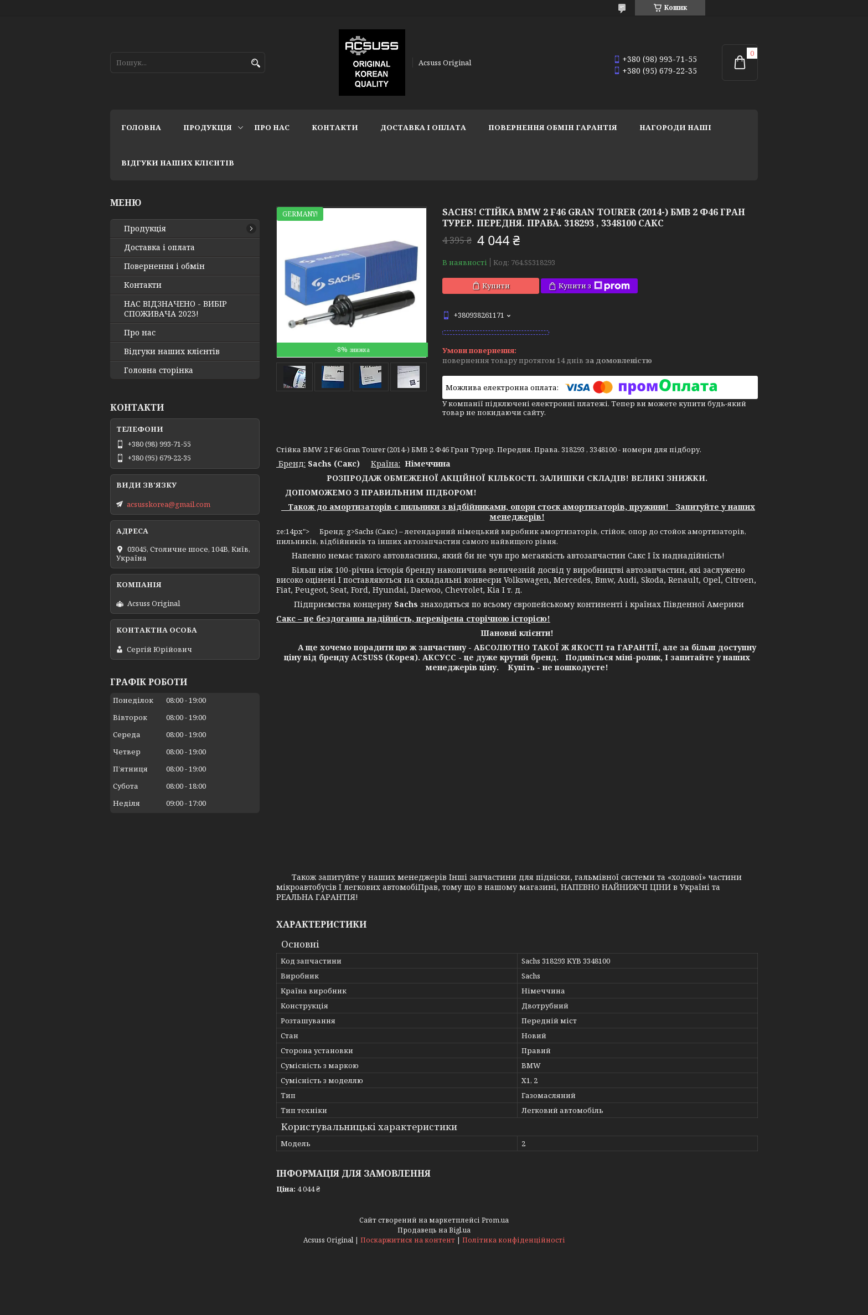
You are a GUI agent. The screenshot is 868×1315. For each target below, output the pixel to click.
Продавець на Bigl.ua (434, 1230)
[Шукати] (255, 63)
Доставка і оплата (423, 127)
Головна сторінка (158, 370)
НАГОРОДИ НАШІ (675, 127)
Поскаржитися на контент (407, 1240)
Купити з (594, 286)
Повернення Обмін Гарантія (552, 127)
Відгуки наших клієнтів (177, 163)
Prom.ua (495, 1220)
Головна (141, 127)
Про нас (272, 127)
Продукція (207, 127)
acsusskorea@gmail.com (168, 504)
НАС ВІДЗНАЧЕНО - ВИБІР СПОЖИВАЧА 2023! (175, 309)
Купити (496, 286)
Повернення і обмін (164, 266)
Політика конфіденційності (513, 1240)
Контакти (335, 127)
